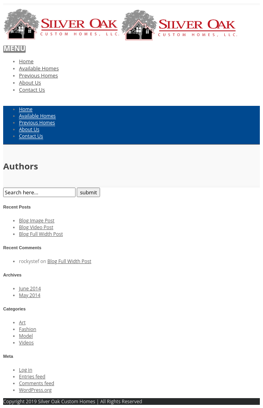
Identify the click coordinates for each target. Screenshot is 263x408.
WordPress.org (35, 390)
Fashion (27, 329)
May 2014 (29, 295)
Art (22, 322)
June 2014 (30, 288)
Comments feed (36, 383)
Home (26, 61)
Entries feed (32, 376)
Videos (26, 342)
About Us (30, 82)
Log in (25, 370)
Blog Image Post (37, 220)
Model (26, 336)
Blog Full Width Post (41, 234)
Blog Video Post (36, 227)
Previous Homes (38, 75)
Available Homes (39, 68)
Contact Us (32, 89)
